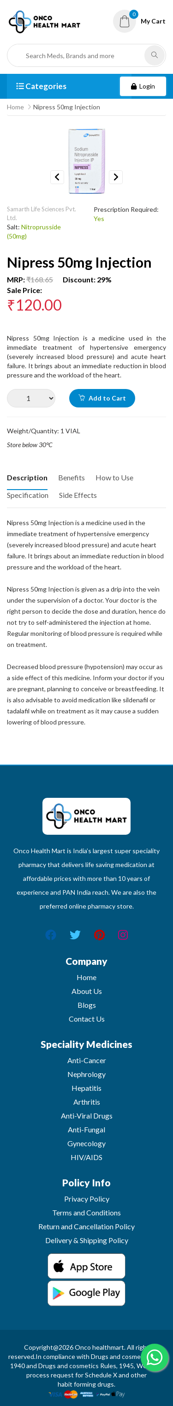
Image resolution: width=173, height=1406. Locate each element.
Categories (41, 86)
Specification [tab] (27, 495)
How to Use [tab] (114, 477)
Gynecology (86, 1143)
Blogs (87, 1004)
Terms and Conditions (86, 1212)
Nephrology (86, 1074)
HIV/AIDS (86, 1157)
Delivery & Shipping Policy (86, 1240)
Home (15, 107)
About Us (87, 991)
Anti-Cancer (86, 1060)
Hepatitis (86, 1087)
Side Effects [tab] (78, 495)
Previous (57, 177)
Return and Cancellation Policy (86, 1226)
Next (116, 177)
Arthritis (86, 1101)
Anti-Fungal (86, 1129)
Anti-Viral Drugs (87, 1115)
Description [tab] (27, 477)
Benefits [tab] (71, 477)
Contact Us (87, 1018)
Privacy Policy (86, 1198)
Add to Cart (102, 398)
